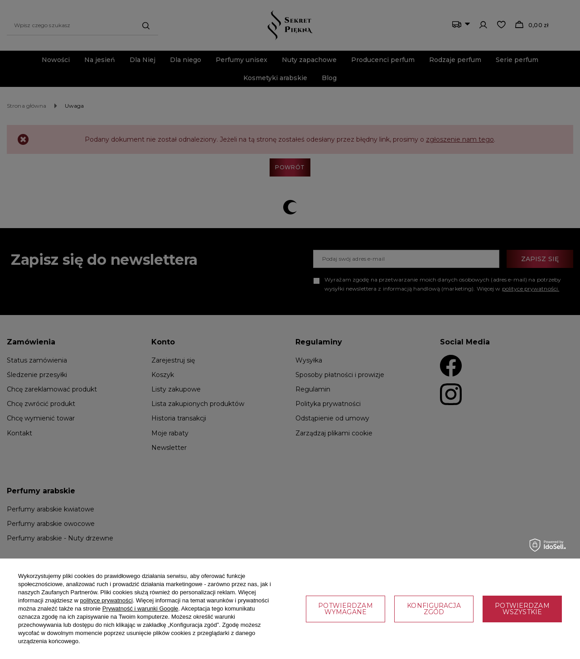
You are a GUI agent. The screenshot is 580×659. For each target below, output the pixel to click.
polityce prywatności (106, 600)
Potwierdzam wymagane (345, 609)
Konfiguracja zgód (433, 609)
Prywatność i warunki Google (140, 608)
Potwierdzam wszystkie (522, 609)
